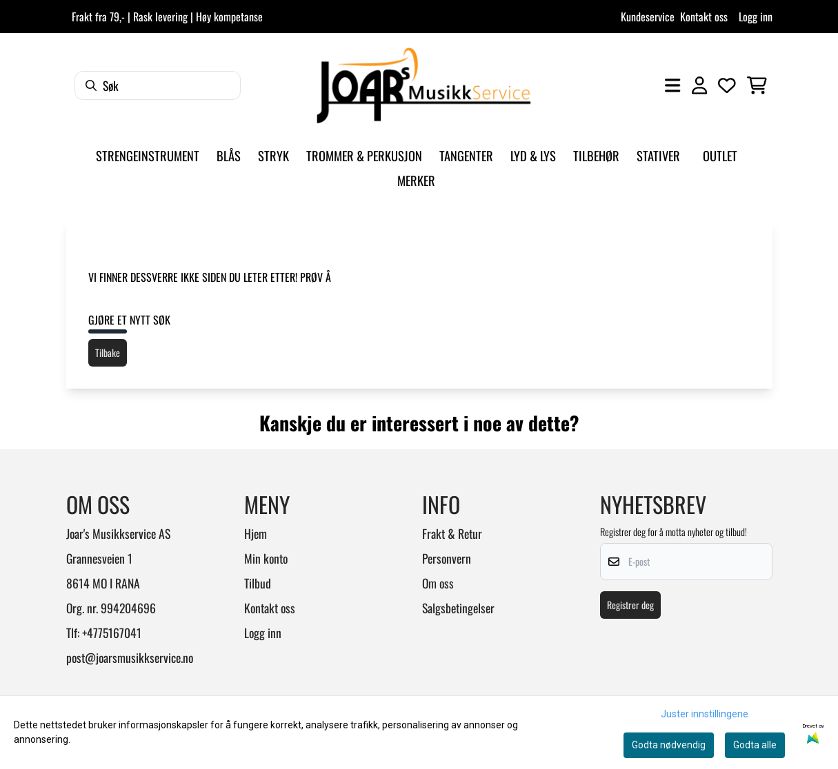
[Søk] (157, 85)
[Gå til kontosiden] (699, 85)
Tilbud (257, 583)
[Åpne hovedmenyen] (672, 85)
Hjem (255, 533)
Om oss (438, 583)
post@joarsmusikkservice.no (129, 657)
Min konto (266, 558)
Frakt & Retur (452, 533)
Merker (416, 180)
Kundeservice (648, 16)
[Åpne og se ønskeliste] (726, 85)
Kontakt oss (704, 16)
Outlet (720, 155)
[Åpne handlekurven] (756, 85)
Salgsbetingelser (458, 608)
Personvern (446, 558)
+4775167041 (111, 633)
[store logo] (423, 85)
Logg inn (755, 16)
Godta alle (755, 744)
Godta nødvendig (669, 744)
